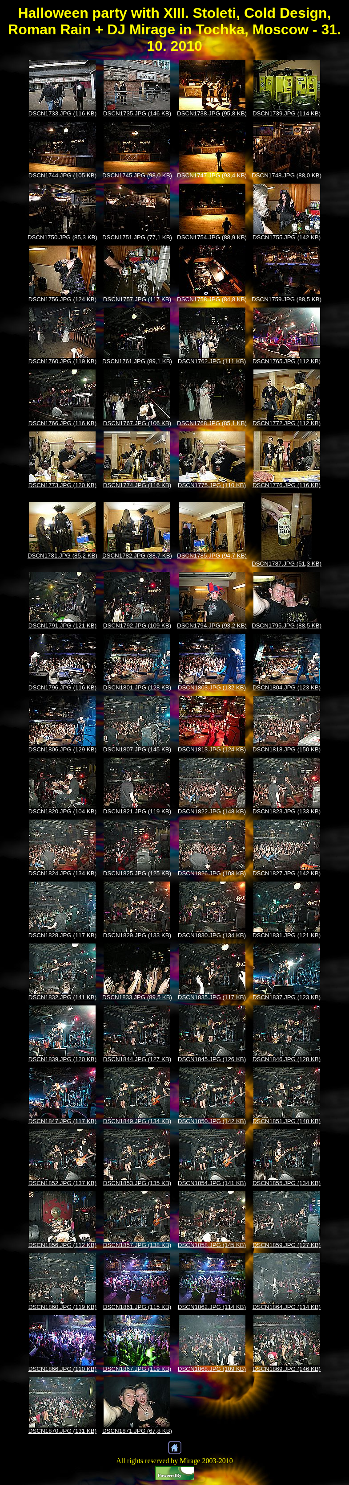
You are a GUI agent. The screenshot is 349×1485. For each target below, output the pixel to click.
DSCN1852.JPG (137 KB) (62, 1183)
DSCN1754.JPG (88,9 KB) (212, 237)
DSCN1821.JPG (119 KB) (137, 811)
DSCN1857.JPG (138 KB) (137, 1245)
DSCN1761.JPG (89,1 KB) (137, 361)
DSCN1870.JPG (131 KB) (62, 1431)
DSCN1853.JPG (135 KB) (137, 1183)
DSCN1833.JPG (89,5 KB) (137, 997)
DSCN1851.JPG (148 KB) (287, 1121)
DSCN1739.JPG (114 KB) (287, 113)
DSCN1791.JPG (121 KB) (62, 625)
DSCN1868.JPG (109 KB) (212, 1369)
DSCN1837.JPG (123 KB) (287, 997)
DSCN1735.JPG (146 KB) (137, 113)
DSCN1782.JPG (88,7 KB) (137, 555)
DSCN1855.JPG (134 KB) (287, 1183)
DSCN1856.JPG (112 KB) (62, 1245)
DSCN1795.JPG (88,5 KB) (286, 625)
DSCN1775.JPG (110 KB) (212, 485)
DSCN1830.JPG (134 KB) (212, 935)
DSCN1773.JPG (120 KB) (62, 485)
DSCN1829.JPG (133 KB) (137, 935)
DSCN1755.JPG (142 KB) (287, 237)
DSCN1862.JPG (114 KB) (212, 1307)
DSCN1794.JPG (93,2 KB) (212, 625)
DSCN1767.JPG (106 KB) (137, 423)
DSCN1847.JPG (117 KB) (62, 1121)
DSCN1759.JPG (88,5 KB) (286, 299)
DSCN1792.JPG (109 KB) (137, 625)
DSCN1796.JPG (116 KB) (62, 687)
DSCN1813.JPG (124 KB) (212, 749)
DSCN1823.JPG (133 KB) (287, 811)
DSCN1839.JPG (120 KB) (62, 1059)
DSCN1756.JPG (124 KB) (62, 299)
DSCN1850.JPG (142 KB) (212, 1121)
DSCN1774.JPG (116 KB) (137, 485)
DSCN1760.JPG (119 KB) (62, 361)
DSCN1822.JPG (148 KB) (212, 811)
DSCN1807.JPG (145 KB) (137, 749)
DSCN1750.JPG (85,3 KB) (62, 237)
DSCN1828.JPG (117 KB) (62, 935)
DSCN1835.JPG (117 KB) (212, 997)
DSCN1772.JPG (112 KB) (287, 423)
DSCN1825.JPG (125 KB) (137, 873)
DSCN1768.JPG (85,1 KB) (212, 423)
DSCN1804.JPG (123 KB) (287, 687)
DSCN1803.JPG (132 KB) (212, 687)
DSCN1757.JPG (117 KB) (137, 299)
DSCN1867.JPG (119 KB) (137, 1369)
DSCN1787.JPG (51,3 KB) (286, 563)
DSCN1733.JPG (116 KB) (62, 113)
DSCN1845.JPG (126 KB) (212, 1059)
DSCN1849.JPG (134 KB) (137, 1121)
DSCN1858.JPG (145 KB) (212, 1245)
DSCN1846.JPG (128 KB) (287, 1059)
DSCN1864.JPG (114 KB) (287, 1307)
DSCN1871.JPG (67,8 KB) (137, 1431)
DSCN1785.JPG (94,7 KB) (212, 555)
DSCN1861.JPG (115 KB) (137, 1307)
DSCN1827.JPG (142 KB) (287, 873)
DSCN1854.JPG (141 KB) (212, 1183)
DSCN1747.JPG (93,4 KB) (212, 175)
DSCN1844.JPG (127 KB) (137, 1059)
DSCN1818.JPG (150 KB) (287, 749)
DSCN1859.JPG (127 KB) (287, 1245)
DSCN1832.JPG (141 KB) (62, 997)
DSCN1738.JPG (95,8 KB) (212, 113)
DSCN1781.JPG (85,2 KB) (62, 555)
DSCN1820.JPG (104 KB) (62, 811)
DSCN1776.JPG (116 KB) (287, 485)
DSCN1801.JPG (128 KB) (137, 687)
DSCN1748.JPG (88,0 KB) (286, 175)
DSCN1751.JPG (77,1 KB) (137, 237)
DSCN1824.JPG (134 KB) (62, 873)
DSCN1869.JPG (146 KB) (287, 1369)
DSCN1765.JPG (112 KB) (287, 361)
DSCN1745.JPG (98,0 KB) (137, 175)
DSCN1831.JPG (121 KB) (287, 935)
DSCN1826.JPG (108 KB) (212, 873)
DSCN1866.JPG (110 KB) (62, 1369)
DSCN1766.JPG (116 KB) (62, 423)
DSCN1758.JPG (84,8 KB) (212, 299)
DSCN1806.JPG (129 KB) (62, 749)
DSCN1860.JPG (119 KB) (62, 1307)
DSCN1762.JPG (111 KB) (212, 361)
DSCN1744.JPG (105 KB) (62, 175)
